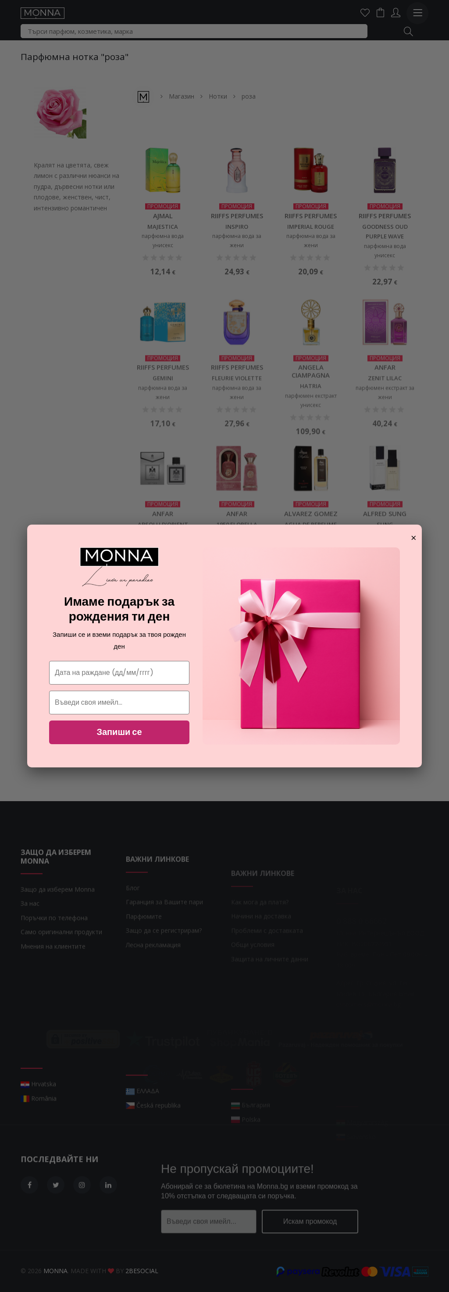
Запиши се (119, 732)
